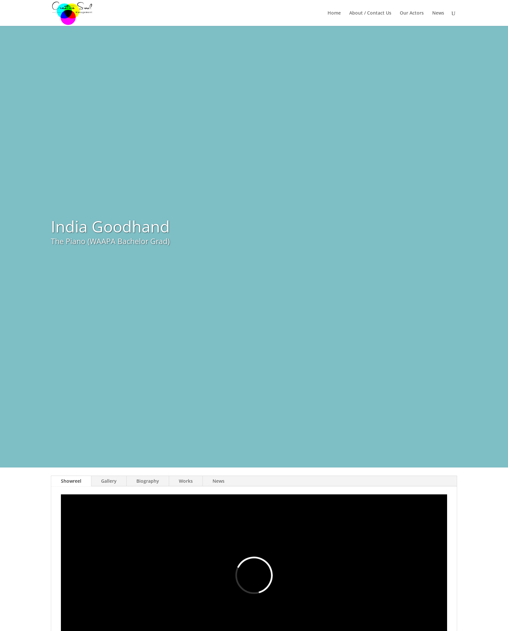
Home (334, 13)
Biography (147, 481)
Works (186, 481)
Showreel (71, 481)
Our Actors (412, 13)
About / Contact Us (370, 13)
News (438, 13)
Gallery (109, 481)
